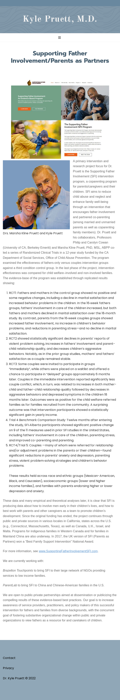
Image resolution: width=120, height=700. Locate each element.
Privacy (8, 668)
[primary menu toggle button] (60, 37)
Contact (9, 658)
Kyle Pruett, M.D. (60, 19)
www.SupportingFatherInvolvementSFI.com (68, 551)
